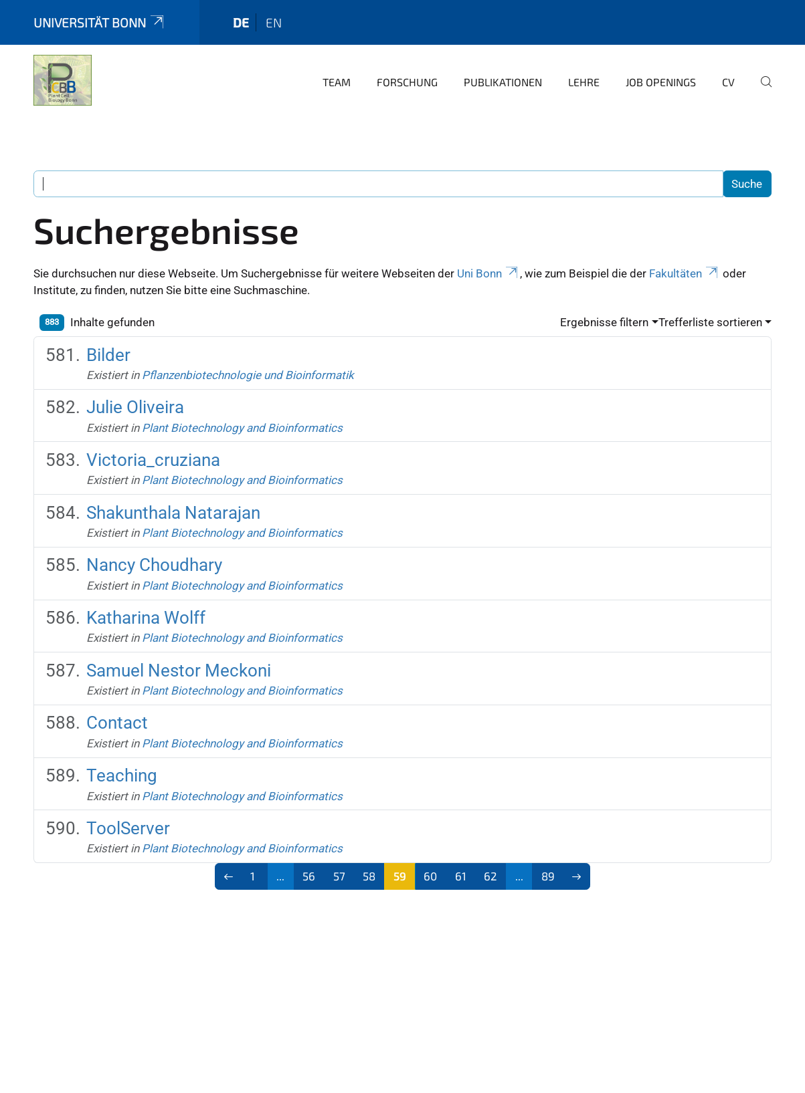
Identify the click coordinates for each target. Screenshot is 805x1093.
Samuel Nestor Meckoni (178, 670)
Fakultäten (684, 273)
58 (369, 875)
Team (337, 82)
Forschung (407, 82)
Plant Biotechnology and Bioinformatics (242, 428)
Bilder (108, 355)
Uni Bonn (488, 273)
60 (430, 875)
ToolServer (128, 828)
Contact (117, 723)
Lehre (584, 82)
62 (490, 875)
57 (339, 875)
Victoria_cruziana (153, 460)
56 (308, 875)
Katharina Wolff (145, 618)
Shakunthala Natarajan (173, 513)
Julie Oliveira (135, 407)
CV (728, 82)
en (274, 22)
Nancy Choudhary (154, 565)
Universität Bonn (99, 22)
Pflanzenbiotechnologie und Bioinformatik (248, 375)
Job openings (661, 82)
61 (460, 875)
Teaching (121, 775)
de (241, 22)
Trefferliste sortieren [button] (710, 322)
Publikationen (503, 82)
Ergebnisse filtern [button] (604, 322)
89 (548, 875)
